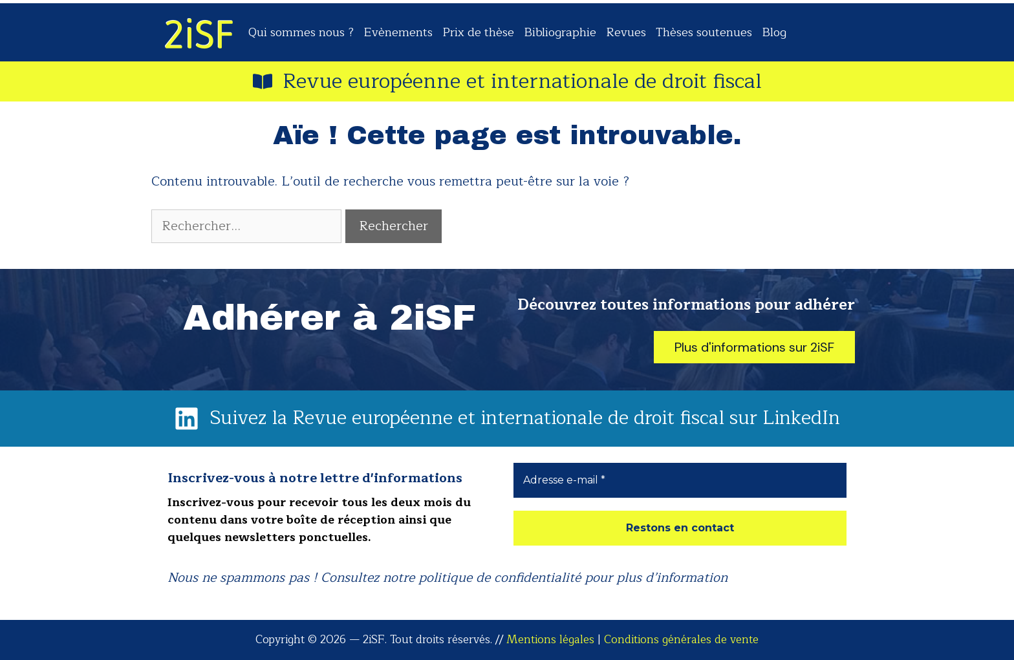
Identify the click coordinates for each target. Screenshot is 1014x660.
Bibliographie (560, 32)
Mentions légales (550, 639)
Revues (626, 32)
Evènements (398, 32)
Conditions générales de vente (681, 639)
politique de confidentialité (499, 577)
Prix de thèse (478, 32)
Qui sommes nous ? (301, 32)
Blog (774, 32)
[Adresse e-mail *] (680, 480)
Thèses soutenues (704, 32)
